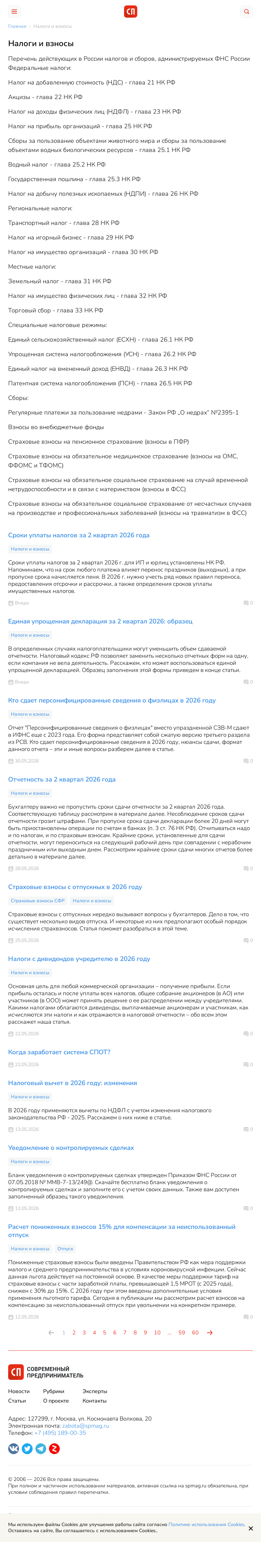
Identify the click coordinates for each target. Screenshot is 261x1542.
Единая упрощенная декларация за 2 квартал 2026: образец (100, 621)
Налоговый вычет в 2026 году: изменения (72, 1083)
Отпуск (65, 1249)
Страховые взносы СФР (38, 901)
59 (181, 1332)
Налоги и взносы (30, 549)
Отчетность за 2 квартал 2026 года (62, 779)
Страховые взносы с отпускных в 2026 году (75, 887)
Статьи (17, 1401)
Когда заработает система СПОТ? (59, 1052)
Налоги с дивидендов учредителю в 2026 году (79, 959)
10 (157, 1332)
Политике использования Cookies (206, 1524)
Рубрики (53, 1391)
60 (195, 1332)
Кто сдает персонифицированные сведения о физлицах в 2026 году (112, 700)
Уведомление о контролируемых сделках (71, 1148)
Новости (19, 1391)
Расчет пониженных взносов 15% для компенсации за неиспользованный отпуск (122, 1231)
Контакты (95, 1401)
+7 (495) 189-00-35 (60, 1433)
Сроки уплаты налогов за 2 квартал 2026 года (79, 535)
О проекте (56, 1401)
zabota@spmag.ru (85, 1426)
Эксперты (95, 1391)
